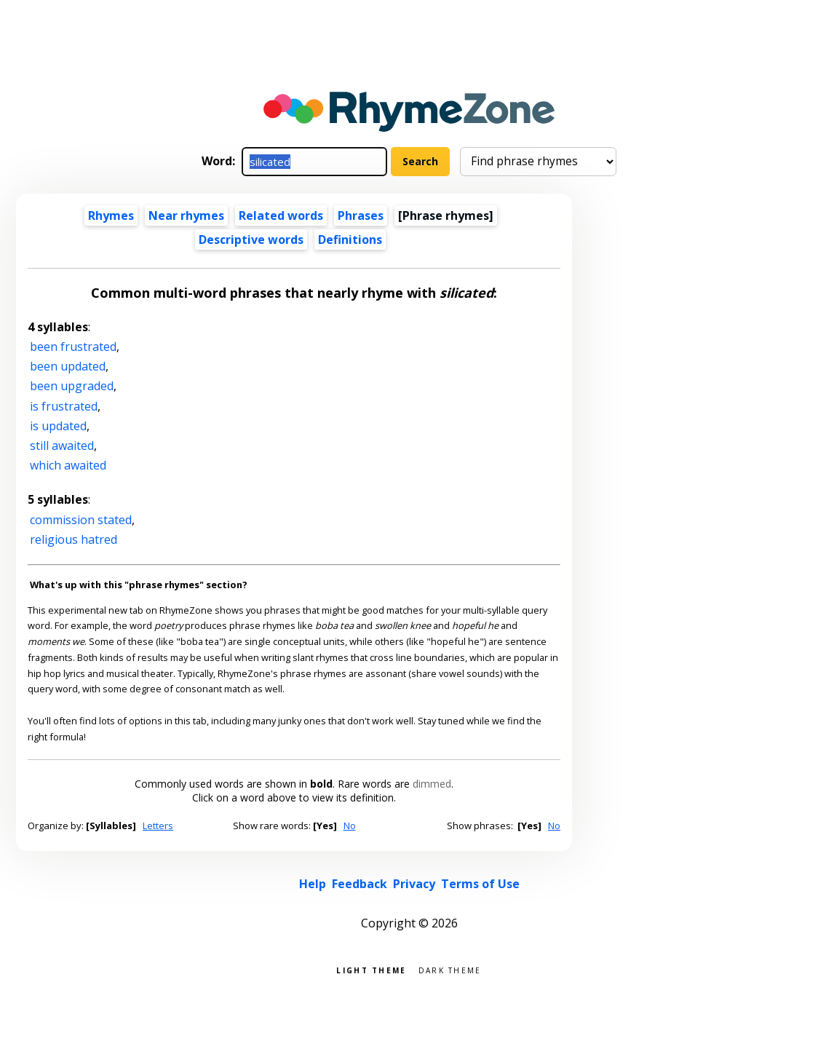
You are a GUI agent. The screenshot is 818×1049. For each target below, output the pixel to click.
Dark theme (450, 969)
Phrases (361, 215)
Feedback (359, 884)
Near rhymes (186, 215)
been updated (68, 366)
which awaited (68, 465)
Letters (158, 825)
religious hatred (73, 539)
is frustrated (64, 406)
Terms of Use (480, 884)
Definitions (350, 239)
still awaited (62, 446)
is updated (58, 426)
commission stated (81, 520)
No (350, 825)
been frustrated (73, 347)
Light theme (371, 969)
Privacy (414, 884)
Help (312, 884)
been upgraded (72, 386)
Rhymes (111, 215)
